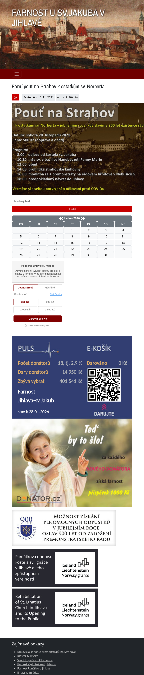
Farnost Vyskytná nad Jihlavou (36, 664)
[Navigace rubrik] (16, 74)
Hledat (72, 209)
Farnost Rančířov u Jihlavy (33, 668)
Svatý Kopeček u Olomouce (34, 660)
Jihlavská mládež (28, 672)
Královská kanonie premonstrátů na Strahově (46, 652)
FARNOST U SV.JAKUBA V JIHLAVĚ (58, 16)
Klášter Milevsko (27, 656)
